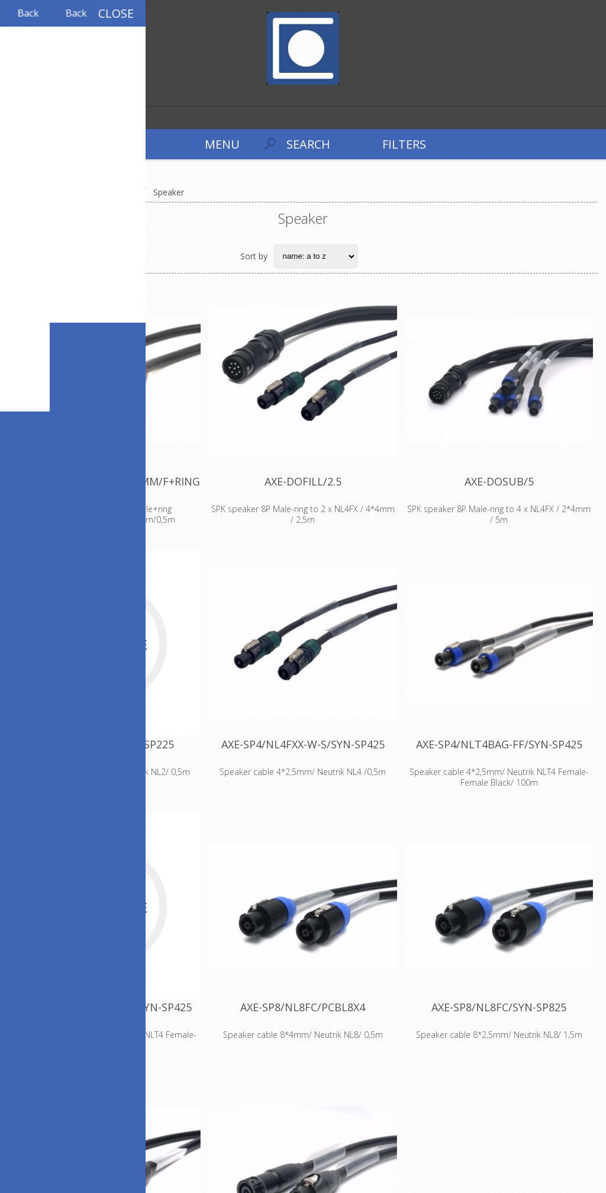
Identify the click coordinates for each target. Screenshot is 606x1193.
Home (24, 192)
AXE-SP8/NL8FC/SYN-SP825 (498, 1007)
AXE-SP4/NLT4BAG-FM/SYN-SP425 (107, 1007)
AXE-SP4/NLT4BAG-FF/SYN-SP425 (499, 744)
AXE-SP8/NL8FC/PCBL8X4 (302, 1007)
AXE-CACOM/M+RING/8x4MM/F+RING (107, 481)
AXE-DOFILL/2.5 (303, 481)
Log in (34, 95)
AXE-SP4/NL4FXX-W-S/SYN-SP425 (303, 744)
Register (11, 95)
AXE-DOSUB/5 (499, 481)
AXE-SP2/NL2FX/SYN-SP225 (107, 744)
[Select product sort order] (315, 256)
